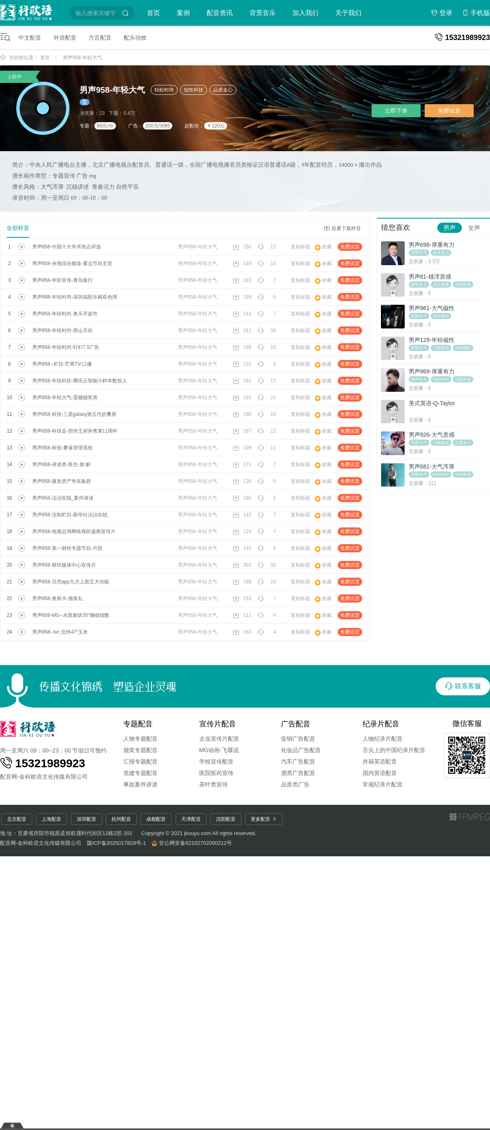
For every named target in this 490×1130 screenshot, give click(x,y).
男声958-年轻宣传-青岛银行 (62, 280)
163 (242, 632)
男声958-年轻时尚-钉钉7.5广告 (66, 347)
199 (242, 297)
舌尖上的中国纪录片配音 (394, 750)
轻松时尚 (164, 90)
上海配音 (51, 819)
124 (242, 531)
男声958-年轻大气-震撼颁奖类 (65, 397)
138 (242, 481)
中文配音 (29, 37)
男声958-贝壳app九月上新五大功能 (70, 582)
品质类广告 (295, 784)
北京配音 (17, 819)
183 (242, 280)
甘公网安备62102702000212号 (195, 843)
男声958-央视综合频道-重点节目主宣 (72, 263)
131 (242, 364)
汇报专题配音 (140, 761)
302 (242, 565)
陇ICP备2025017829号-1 (116, 843)
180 (242, 414)
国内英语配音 (380, 773)
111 (242, 615)
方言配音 (100, 37)
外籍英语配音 (380, 761)
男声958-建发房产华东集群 (61, 481)
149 (242, 263)
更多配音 (263, 819)
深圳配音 (86, 819)
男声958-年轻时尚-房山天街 (62, 330)
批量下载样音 (342, 228)
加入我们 (305, 12)
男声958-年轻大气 (82, 57)
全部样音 (18, 228)
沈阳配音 (226, 819)
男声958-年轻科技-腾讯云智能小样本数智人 (79, 381)
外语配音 (64, 37)
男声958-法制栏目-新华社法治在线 (69, 515)
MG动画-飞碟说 (219, 750)
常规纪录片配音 (383, 784)
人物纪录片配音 (383, 738)
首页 (153, 12)
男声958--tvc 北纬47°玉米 (60, 632)
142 (242, 514)
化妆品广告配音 (301, 750)
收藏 (323, 247)
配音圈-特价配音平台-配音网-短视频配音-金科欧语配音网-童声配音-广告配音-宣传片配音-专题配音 (33, 11)
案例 (183, 12)
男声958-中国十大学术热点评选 (66, 247)
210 (242, 598)
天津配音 (191, 819)
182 (242, 397)
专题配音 (138, 724)
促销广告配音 (298, 738)
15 (266, 414)
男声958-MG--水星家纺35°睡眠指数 (71, 615)
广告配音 (295, 724)
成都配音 (156, 819)
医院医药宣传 (216, 773)
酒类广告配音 (298, 773)
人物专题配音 (140, 738)
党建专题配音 (140, 773)
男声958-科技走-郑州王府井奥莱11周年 (75, 431)
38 (266, 330)
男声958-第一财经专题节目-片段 (67, 548)
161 (242, 380)
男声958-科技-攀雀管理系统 (62, 448)
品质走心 (223, 90)
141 (242, 313)
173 (242, 464)
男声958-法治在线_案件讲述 (63, 498)
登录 (441, 12)
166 (242, 581)
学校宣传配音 (216, 761)
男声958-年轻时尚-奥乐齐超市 (65, 314)
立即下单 (396, 110)
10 (266, 263)
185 (242, 498)
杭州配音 (121, 819)
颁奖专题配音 (140, 750)
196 (242, 347)
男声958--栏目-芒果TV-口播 (62, 364)
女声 (474, 227)
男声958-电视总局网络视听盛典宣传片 (74, 531)
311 (242, 330)
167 (242, 431)
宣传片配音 (217, 724)
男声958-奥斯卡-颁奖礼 (57, 598)
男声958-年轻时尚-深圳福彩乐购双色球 (74, 297)
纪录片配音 (381, 724)
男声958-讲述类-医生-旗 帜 (61, 464)
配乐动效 (135, 37)
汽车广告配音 (298, 761)
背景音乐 (262, 12)
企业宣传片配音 (219, 738)
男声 (449, 227)
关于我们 (348, 12)
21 (266, 397)
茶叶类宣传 (213, 784)
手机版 (476, 12)
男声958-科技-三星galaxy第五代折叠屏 (74, 414)
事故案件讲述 (140, 784)
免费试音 (449, 110)
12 (266, 246)
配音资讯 (220, 12)
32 (266, 565)
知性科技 (193, 90)
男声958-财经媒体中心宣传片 (64, 565)
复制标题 (300, 247)
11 (266, 447)
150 (242, 246)
